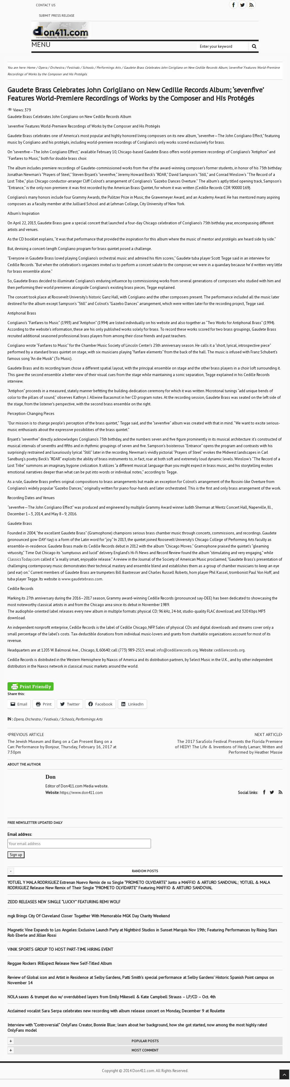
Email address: (19, 834)
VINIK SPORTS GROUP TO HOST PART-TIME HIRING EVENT (60, 949)
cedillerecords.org (229, 650)
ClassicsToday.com (23, 559)
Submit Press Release (56, 15)
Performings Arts (88, 719)
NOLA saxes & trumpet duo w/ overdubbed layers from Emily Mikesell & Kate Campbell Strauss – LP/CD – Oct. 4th (111, 996)
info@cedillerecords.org (177, 650)
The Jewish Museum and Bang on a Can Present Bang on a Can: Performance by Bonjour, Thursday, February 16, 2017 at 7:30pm (61, 747)
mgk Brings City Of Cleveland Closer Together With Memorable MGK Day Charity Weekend (88, 916)
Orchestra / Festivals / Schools (49, 719)
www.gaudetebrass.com (82, 579)
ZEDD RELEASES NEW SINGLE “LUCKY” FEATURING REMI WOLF (63, 901)
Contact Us (45, 5)
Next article (269, 734)
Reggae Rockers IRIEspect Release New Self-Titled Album (60, 963)
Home (31, 67)
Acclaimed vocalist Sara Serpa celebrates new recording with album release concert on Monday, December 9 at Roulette (116, 1011)
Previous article (25, 734)
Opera (18, 719)
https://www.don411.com (81, 792)
